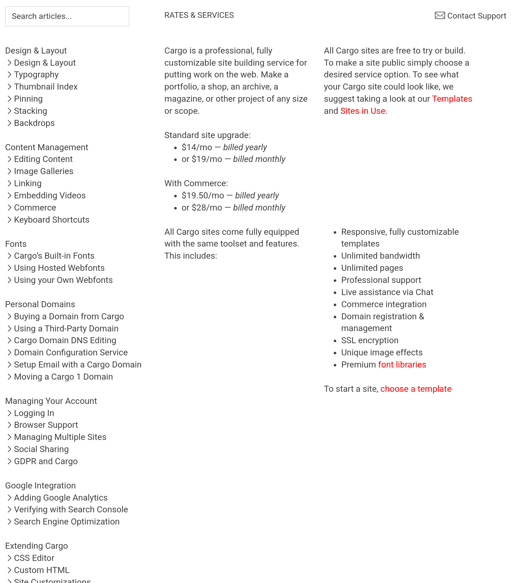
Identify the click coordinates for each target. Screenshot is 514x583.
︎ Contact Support (470, 16)
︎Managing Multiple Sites (55, 437)
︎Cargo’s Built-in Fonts (50, 256)
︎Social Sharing (37, 449)
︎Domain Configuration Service (66, 353)
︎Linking (23, 183)
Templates (452, 99)
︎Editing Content (39, 159)
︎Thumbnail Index (41, 87)
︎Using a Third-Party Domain (62, 329)
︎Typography (32, 75)
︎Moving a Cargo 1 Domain (59, 377)
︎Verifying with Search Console (66, 509)
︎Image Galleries (39, 171)
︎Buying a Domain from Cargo (64, 316)
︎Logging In (29, 413)
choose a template (416, 389)
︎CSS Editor (29, 558)
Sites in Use (363, 111)
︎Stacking (26, 111)
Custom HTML (42, 570)
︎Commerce (30, 208)
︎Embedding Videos (45, 196)
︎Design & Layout (40, 63)
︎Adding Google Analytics (56, 498)
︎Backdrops (30, 123)
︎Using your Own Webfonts (59, 280)
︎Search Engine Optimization (62, 522)
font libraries (402, 365)
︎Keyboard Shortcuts (47, 220)
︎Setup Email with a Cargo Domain (73, 365)
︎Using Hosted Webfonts (55, 268)
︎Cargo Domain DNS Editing (60, 340)
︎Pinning (24, 99)
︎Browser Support (41, 425)
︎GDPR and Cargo (41, 461)
